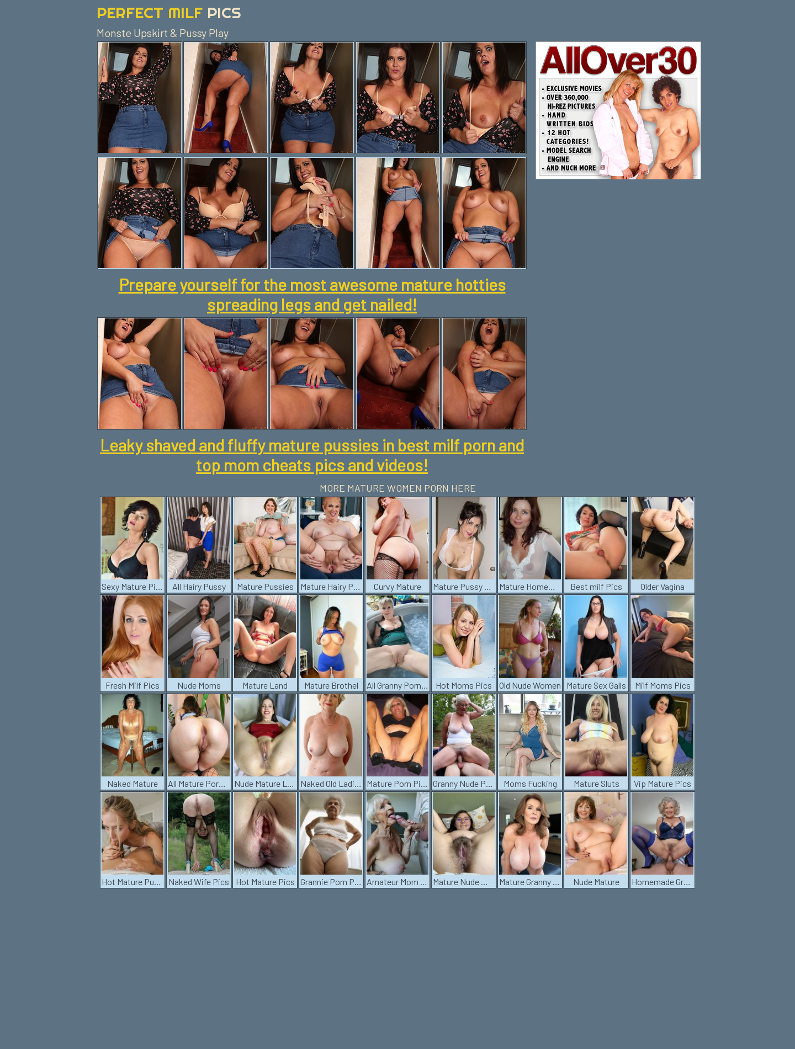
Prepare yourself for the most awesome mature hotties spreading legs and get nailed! (312, 294)
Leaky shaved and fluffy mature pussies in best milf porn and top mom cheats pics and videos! (312, 455)
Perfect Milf (169, 12)
